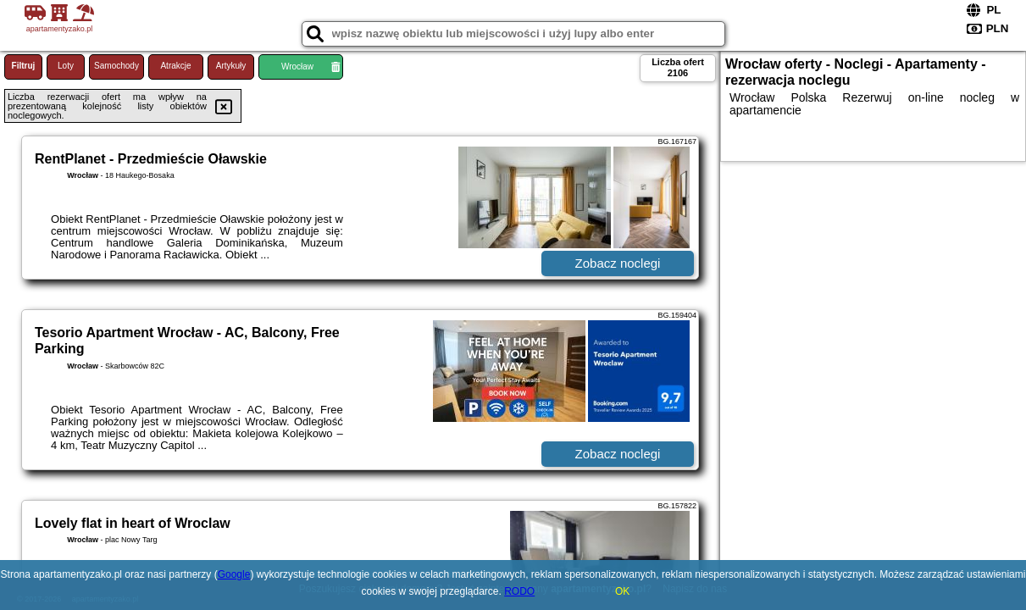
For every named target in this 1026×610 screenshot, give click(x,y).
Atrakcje (175, 65)
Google (234, 574)
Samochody (116, 65)
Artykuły (231, 65)
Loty (66, 65)
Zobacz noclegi (618, 263)
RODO (519, 591)
